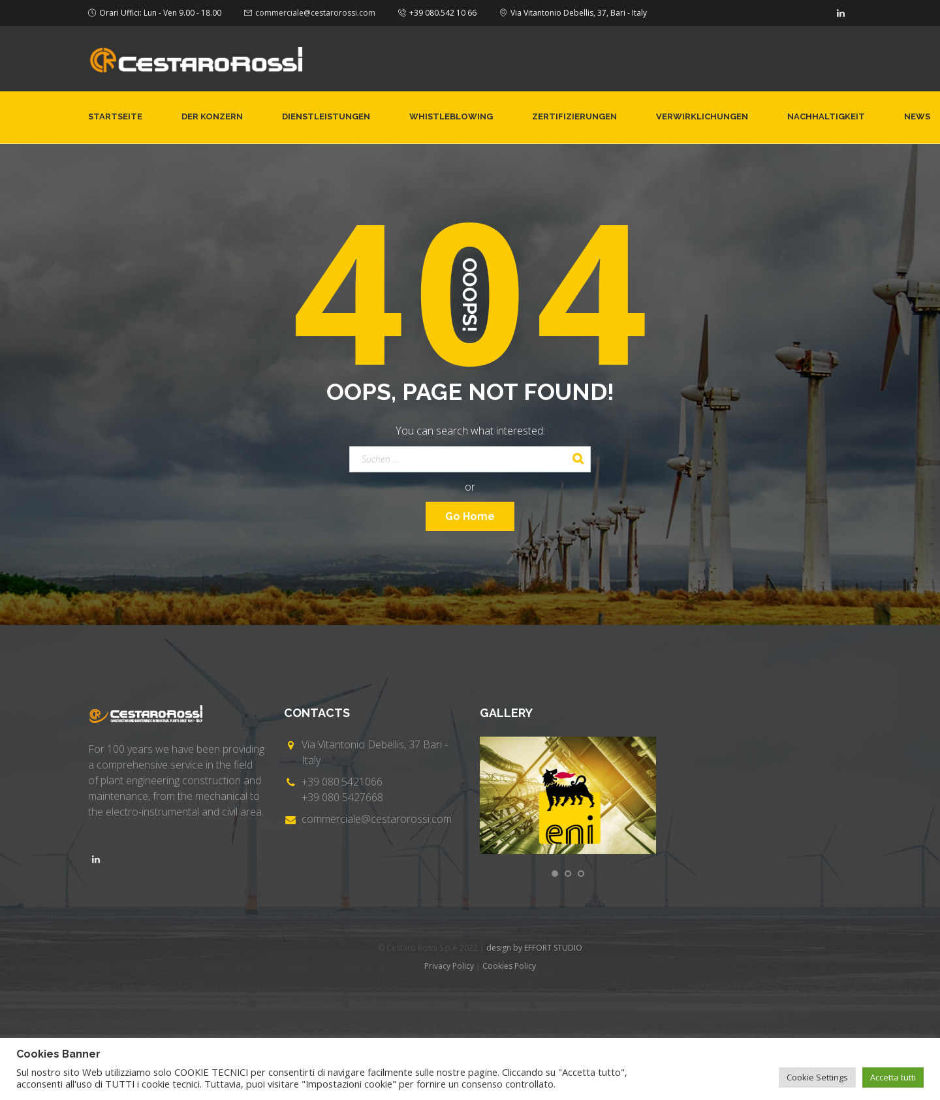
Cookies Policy (509, 965)
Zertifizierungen (574, 116)
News (917, 116)
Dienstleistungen (326, 116)
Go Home (470, 516)
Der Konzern (212, 116)
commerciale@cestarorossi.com (315, 12)
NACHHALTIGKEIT (826, 116)
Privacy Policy (449, 965)
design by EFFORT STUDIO (534, 947)
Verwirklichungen (702, 116)
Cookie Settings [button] (817, 1077)
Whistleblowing (451, 116)
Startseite (115, 116)
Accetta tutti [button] (893, 1077)
